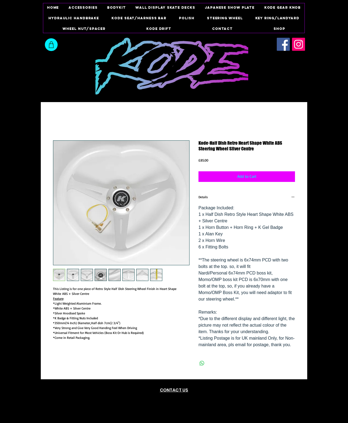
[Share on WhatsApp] (202, 363)
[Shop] (51, 44)
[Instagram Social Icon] (298, 44)
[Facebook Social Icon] (283, 44)
